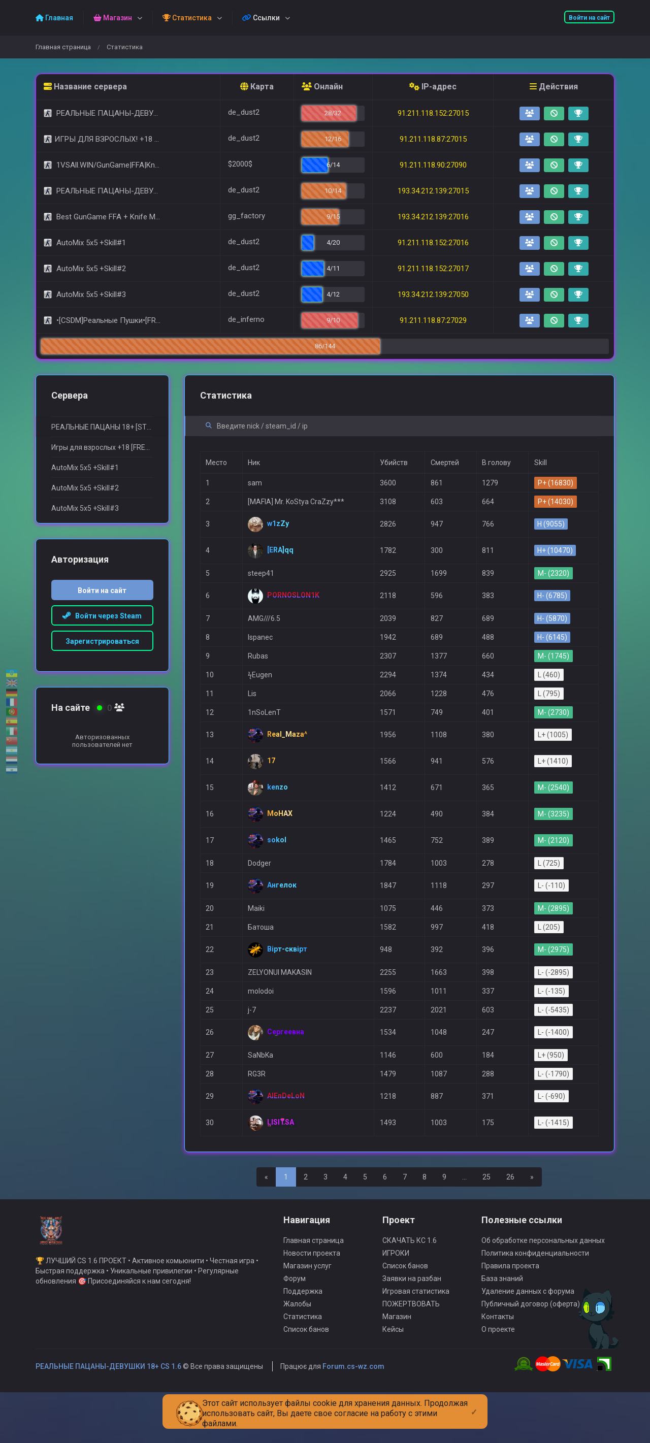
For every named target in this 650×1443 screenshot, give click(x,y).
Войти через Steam (102, 616)
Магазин (396, 1366)
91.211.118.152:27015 (433, 113)
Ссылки (261, 18)
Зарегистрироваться (102, 641)
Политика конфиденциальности (535, 1302)
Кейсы (393, 1378)
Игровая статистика (415, 1340)
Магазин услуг (307, 1315)
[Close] (474, 1404)
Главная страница (63, 47)
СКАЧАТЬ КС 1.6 (409, 1290)
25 (486, 1177)
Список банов (306, 1378)
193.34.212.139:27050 (433, 294)
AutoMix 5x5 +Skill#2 (85, 488)
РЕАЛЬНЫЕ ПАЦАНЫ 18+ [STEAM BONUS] (102, 427)
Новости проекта (311, 1302)
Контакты (497, 1366)
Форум (294, 1328)
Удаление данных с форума (527, 1340)
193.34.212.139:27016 (433, 216)
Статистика (302, 1366)
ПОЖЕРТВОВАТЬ (411, 1353)
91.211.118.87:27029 (433, 320)
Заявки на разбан (411, 1328)
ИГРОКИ (395, 1302)
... (464, 1177)
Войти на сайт (589, 17)
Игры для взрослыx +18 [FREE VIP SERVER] (102, 447)
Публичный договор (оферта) (530, 1353)
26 (510, 1177)
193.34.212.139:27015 (433, 190)
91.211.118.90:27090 (433, 165)
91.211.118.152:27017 (433, 268)
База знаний (502, 1328)
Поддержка (302, 1340)
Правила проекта (510, 1315)
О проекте (498, 1378)
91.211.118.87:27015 (433, 139)
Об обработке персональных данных (543, 1290)
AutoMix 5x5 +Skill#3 (85, 508)
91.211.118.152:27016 (433, 242)
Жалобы (297, 1353)
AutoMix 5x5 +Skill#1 (85, 468)
